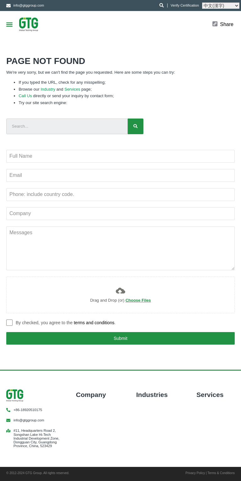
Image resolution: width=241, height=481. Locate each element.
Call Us (25, 95)
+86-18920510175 (27, 410)
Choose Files (138, 300)
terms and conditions (94, 322)
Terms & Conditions (221, 473)
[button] (9, 24)
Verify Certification (185, 5)
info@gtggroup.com (28, 420)
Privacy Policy (195, 473)
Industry (47, 89)
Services (72, 89)
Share (226, 24)
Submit (120, 338)
